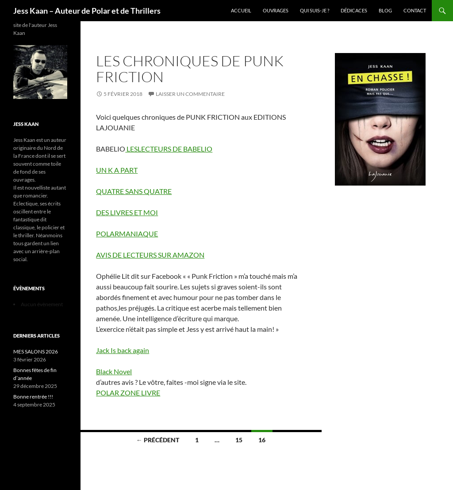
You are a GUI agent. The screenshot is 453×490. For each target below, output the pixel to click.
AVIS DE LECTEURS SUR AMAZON (150, 255)
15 (238, 440)
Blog (385, 10)
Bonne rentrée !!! (33, 396)
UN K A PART (117, 170)
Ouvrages (275, 10)
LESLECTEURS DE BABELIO (168, 148)
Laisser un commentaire (190, 94)
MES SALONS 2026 (35, 351)
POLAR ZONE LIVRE (128, 392)
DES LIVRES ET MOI (127, 212)
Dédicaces (354, 10)
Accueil (241, 10)
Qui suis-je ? (314, 10)
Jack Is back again (122, 350)
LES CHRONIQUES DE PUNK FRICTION (190, 69)
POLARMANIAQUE (127, 233)
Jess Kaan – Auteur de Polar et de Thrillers (87, 10)
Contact (414, 10)
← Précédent (157, 440)
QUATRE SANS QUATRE (134, 191)
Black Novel (114, 371)
